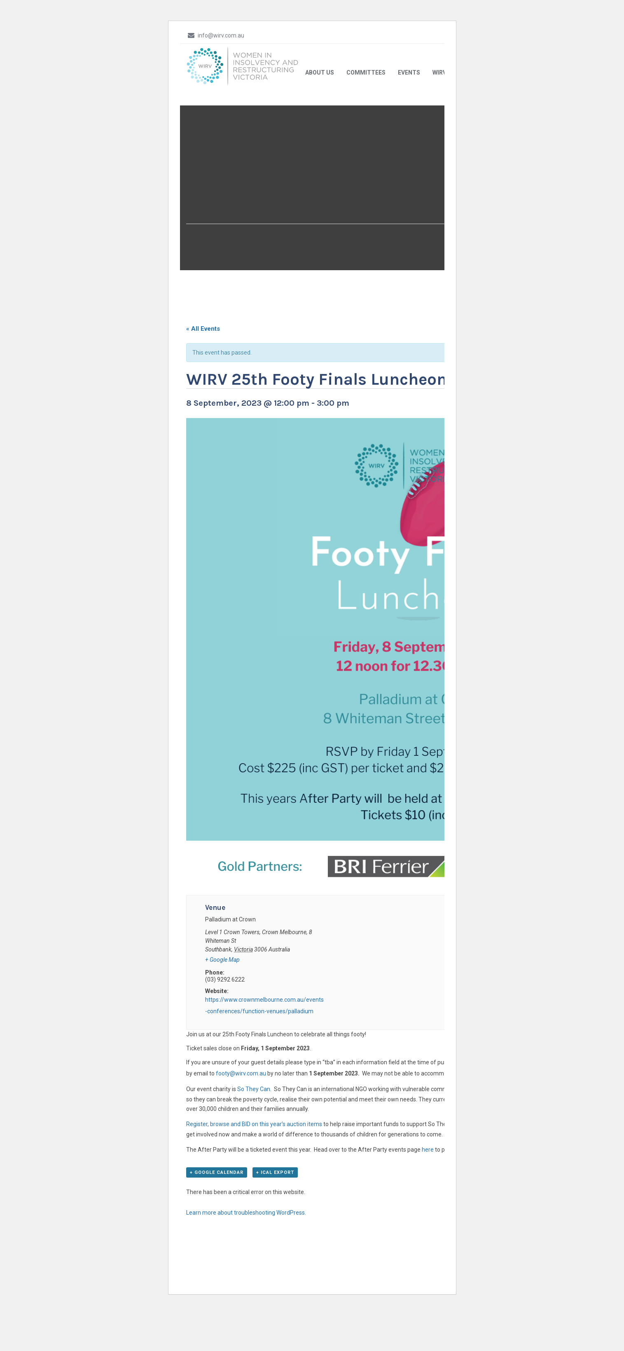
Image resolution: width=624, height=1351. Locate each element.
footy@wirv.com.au (240, 1129)
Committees (366, 128)
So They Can (253, 1144)
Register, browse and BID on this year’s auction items (254, 1179)
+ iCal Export (275, 1229)
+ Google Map (222, 1015)
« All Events (203, 384)
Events (409, 128)
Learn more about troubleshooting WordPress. (246, 1269)
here (428, 1205)
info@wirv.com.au (215, 35)
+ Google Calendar (216, 1229)
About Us (319, 128)
